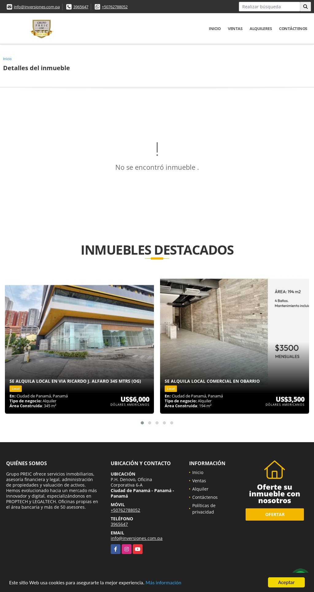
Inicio (214, 28)
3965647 (80, 6)
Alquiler (200, 489)
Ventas (235, 28)
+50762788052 (115, 6)
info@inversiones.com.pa (37, 6)
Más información (163, 583)
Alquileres (261, 28)
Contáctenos (293, 28)
